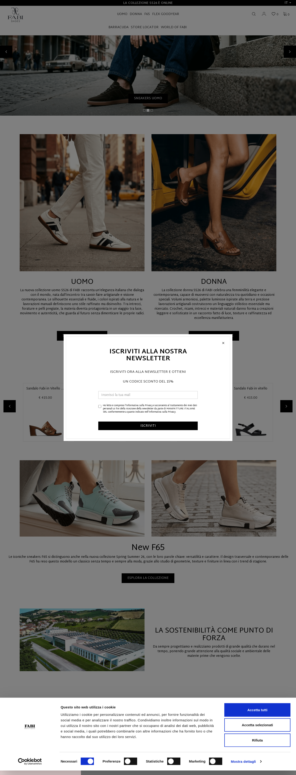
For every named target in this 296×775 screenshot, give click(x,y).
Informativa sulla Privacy (139, 405)
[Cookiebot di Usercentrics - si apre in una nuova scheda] (30, 766)
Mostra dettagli (243, 766)
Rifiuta (257, 745)
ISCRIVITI (148, 426)
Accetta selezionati (257, 730)
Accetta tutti (257, 714)
